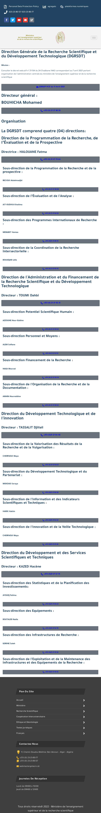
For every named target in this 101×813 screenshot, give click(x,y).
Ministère (20, 746)
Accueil (19, 741)
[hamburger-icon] (94, 38)
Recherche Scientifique (27, 752)
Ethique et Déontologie (27, 763)
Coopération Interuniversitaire (30, 757)
